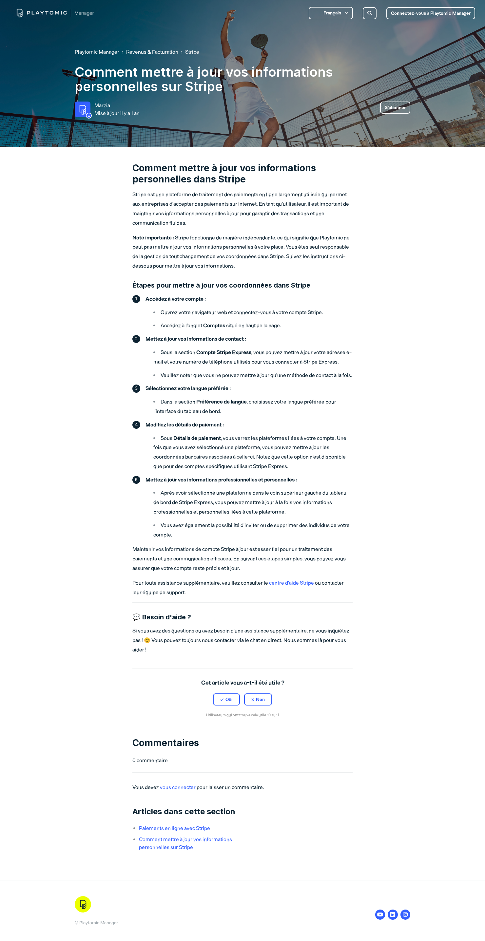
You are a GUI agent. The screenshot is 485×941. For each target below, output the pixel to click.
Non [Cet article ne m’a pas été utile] (260, 699)
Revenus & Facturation (152, 52)
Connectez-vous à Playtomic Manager (431, 13)
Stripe (192, 52)
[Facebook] (228, 731)
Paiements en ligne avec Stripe (174, 828)
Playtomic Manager (97, 52)
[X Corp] (242, 731)
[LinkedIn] (256, 731)
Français (332, 13)
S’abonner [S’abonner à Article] (395, 107)
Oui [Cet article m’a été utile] (229, 699)
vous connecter (178, 787)
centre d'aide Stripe (291, 583)
